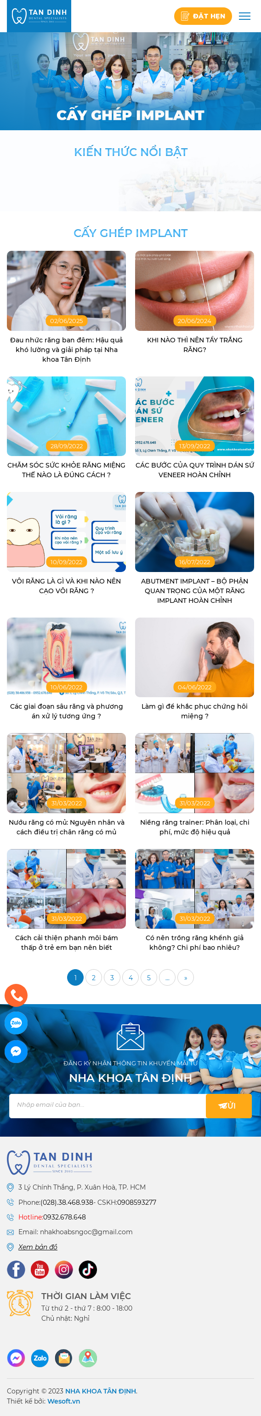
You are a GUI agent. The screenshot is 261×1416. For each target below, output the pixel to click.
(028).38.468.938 (66, 1202)
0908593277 (136, 1202)
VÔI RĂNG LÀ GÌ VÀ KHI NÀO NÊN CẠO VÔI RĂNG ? (66, 586)
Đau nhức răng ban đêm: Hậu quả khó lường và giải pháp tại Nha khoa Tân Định (66, 350)
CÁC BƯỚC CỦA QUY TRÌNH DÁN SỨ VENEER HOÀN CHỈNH (195, 470)
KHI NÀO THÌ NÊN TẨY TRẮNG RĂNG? (195, 345)
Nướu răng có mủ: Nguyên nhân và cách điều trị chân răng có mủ (67, 827)
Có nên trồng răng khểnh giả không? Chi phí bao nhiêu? (195, 943)
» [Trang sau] (185, 978)
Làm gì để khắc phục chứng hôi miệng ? (195, 711)
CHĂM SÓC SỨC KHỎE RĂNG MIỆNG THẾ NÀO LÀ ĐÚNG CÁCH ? (66, 470)
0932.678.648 (64, 1217)
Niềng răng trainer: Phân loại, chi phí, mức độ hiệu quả (195, 827)
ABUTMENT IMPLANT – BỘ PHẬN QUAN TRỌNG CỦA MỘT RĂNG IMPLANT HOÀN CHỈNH (194, 591)
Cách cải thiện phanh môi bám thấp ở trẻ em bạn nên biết (66, 943)
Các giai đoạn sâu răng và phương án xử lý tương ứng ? (66, 711)
